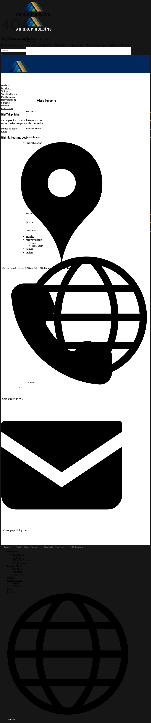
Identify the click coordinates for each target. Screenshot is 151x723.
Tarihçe (17, 557)
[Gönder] (2, 54)
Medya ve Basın (15, 580)
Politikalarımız (20, 563)
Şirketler (17, 571)
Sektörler (18, 568)
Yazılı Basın (18, 586)
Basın (16, 583)
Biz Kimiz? (18, 554)
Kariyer (10, 589)
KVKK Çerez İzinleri (77, 547)
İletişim (7, 547)
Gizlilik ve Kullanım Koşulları (26, 547)
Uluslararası (19, 574)
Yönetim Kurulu (21, 560)
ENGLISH (11, 719)
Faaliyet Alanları (15, 566)
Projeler (11, 577)
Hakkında (30, 41)
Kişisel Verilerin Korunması (54, 547)
